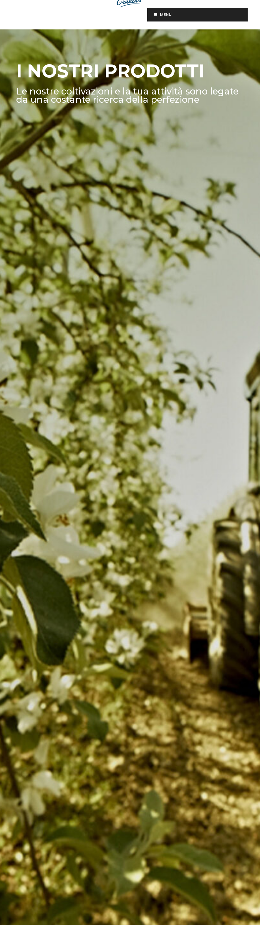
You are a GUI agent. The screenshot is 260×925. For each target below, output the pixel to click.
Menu (162, 14)
